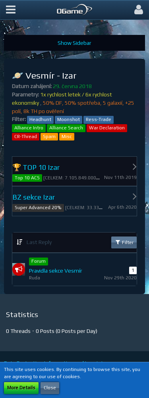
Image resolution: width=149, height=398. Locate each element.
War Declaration (107, 128)
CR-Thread (25, 136)
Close (50, 387)
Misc (67, 136)
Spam (49, 136)
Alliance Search (66, 128)
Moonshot (68, 119)
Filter (124, 242)
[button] (10, 10)
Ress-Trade (98, 119)
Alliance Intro (28, 128)
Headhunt (40, 119)
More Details (21, 387)
